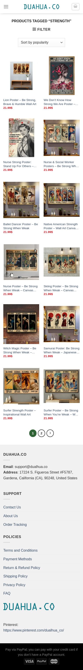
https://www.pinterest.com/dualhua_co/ (33, 630)
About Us (10, 516)
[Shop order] (41, 42)
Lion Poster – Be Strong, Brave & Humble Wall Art (19, 102)
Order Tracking (15, 524)
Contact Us (12, 507)
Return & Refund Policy (21, 568)
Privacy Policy (14, 585)
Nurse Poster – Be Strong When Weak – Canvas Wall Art (20, 288)
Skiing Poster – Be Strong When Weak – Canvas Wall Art (61, 288)
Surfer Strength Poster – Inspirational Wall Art (19, 412)
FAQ (6, 593)
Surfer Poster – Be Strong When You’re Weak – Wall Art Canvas (61, 412)
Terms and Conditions (20, 550)
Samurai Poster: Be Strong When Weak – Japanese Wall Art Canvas (61, 350)
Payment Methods (17, 559)
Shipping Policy (15, 576)
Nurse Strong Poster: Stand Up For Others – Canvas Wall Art (18, 164)
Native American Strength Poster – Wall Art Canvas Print (61, 226)
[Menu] (6, 6)
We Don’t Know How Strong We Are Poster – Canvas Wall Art (59, 102)
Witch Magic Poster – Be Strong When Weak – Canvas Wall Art (19, 350)
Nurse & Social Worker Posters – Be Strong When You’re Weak (61, 164)
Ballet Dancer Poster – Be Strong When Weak (20, 226)
